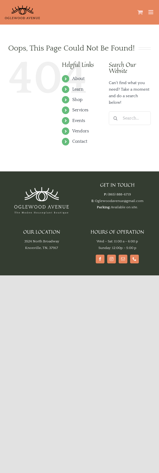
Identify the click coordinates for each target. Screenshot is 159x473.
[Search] (115, 118)
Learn (77, 89)
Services (80, 110)
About (78, 78)
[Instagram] (111, 259)
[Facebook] (100, 259)
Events (78, 120)
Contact (79, 141)
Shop (77, 99)
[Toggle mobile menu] (151, 12)
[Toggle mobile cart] (140, 12)
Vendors (80, 131)
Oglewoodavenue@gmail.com (119, 201)
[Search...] (130, 118)
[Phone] (134, 259)
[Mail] (123, 259)
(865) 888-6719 (119, 194)
